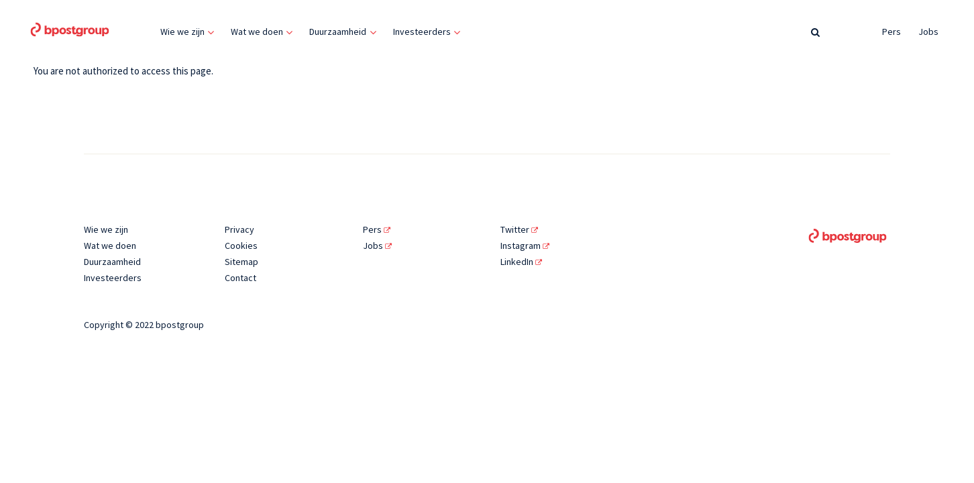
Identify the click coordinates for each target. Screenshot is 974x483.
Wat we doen (257, 31)
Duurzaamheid (337, 31)
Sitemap (241, 262)
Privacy (239, 229)
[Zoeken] (815, 31)
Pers (891, 31)
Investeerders (422, 31)
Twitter (519, 229)
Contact (240, 278)
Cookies (241, 245)
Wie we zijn (182, 31)
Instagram (524, 245)
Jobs (928, 31)
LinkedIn (521, 262)
